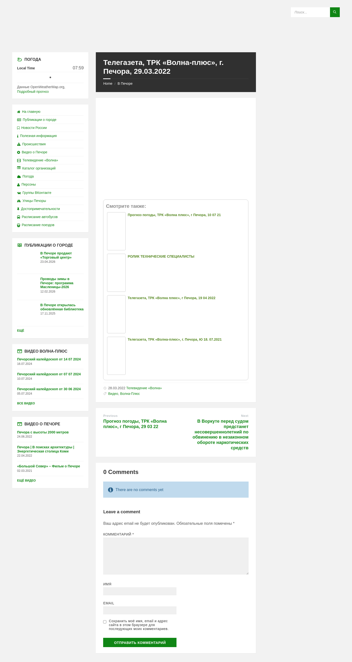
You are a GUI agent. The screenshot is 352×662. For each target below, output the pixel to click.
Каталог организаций (36, 168)
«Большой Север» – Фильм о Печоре (48, 466)
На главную (28, 112)
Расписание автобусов (37, 217)
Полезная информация (37, 136)
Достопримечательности (38, 209)
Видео (113, 394)
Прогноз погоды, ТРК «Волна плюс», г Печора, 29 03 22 (135, 424)
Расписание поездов (35, 225)
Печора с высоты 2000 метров (43, 432)
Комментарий (118, 534)
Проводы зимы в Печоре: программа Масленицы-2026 (56, 283)
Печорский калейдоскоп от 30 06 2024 (49, 389)
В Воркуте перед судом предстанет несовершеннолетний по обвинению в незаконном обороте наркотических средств (221, 434)
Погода (25, 176)
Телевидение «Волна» (144, 388)
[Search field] (315, 12)
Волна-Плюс (130, 394)
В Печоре (125, 83)
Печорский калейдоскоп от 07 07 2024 (49, 374)
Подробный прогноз (33, 92)
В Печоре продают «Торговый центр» (56, 255)
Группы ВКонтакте (34, 193)
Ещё (20, 330)
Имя (107, 584)
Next (244, 416)
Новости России (32, 128)
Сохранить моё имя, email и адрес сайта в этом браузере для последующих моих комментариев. (138, 625)
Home (107, 83)
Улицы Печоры (31, 201)
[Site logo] (176, 43)
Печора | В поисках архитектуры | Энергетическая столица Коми (45, 449)
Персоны (26, 184)
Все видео (26, 403)
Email (108, 603)
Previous (110, 416)
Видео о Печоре (32, 152)
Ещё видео (26, 480)
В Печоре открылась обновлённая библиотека (62, 307)
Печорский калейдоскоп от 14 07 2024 (49, 359)
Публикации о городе (36, 120)
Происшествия (31, 144)
